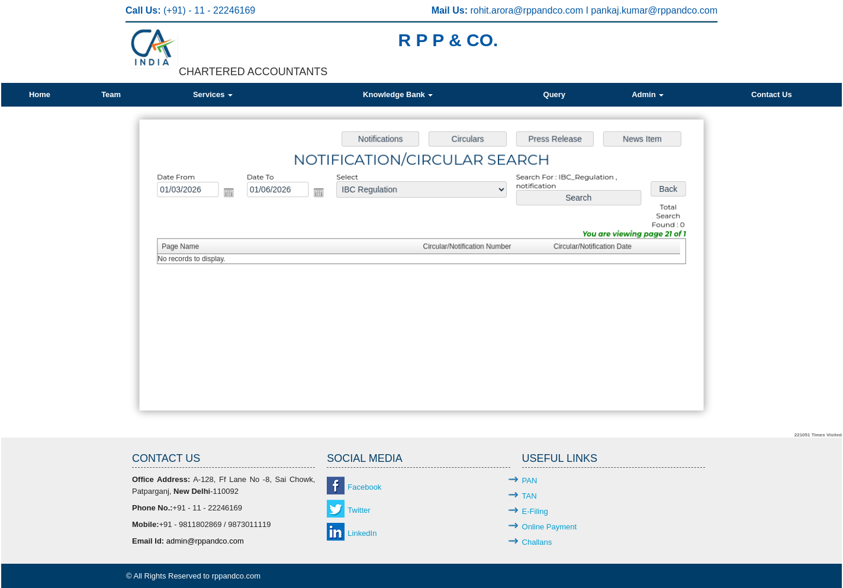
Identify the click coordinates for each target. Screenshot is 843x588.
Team (111, 94)
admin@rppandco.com (205, 540)
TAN (529, 495)
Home (39, 94)
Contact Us (771, 94)
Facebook (364, 487)
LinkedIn (362, 533)
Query (554, 94)
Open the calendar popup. (236, 195)
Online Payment (549, 526)
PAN (530, 480)
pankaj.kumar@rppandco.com (654, 10)
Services (213, 94)
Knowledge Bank (398, 94)
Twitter (359, 510)
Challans (537, 542)
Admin (648, 94)
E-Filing (535, 511)
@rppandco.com (549, 10)
